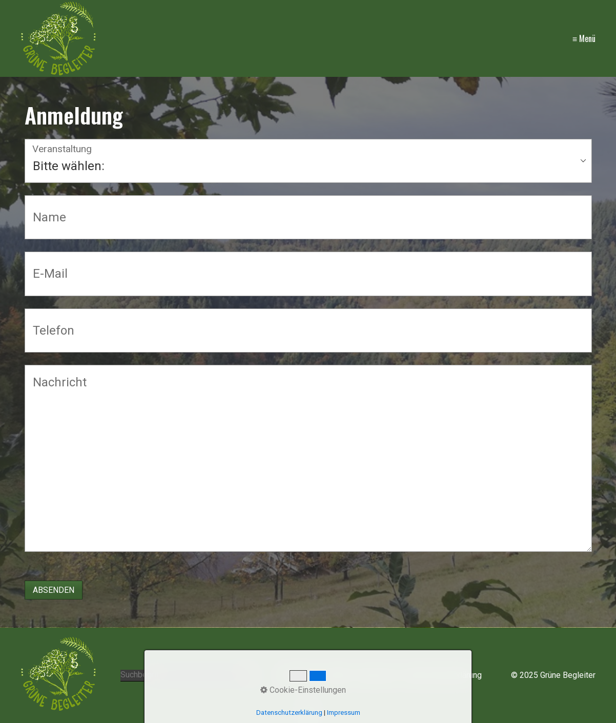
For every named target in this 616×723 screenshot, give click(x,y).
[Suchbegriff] (186, 675)
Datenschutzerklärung (443, 675)
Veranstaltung (62, 149)
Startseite (299, 675)
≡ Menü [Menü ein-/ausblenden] (584, 38)
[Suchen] (247, 675)
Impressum (377, 675)
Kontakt (337, 675)
